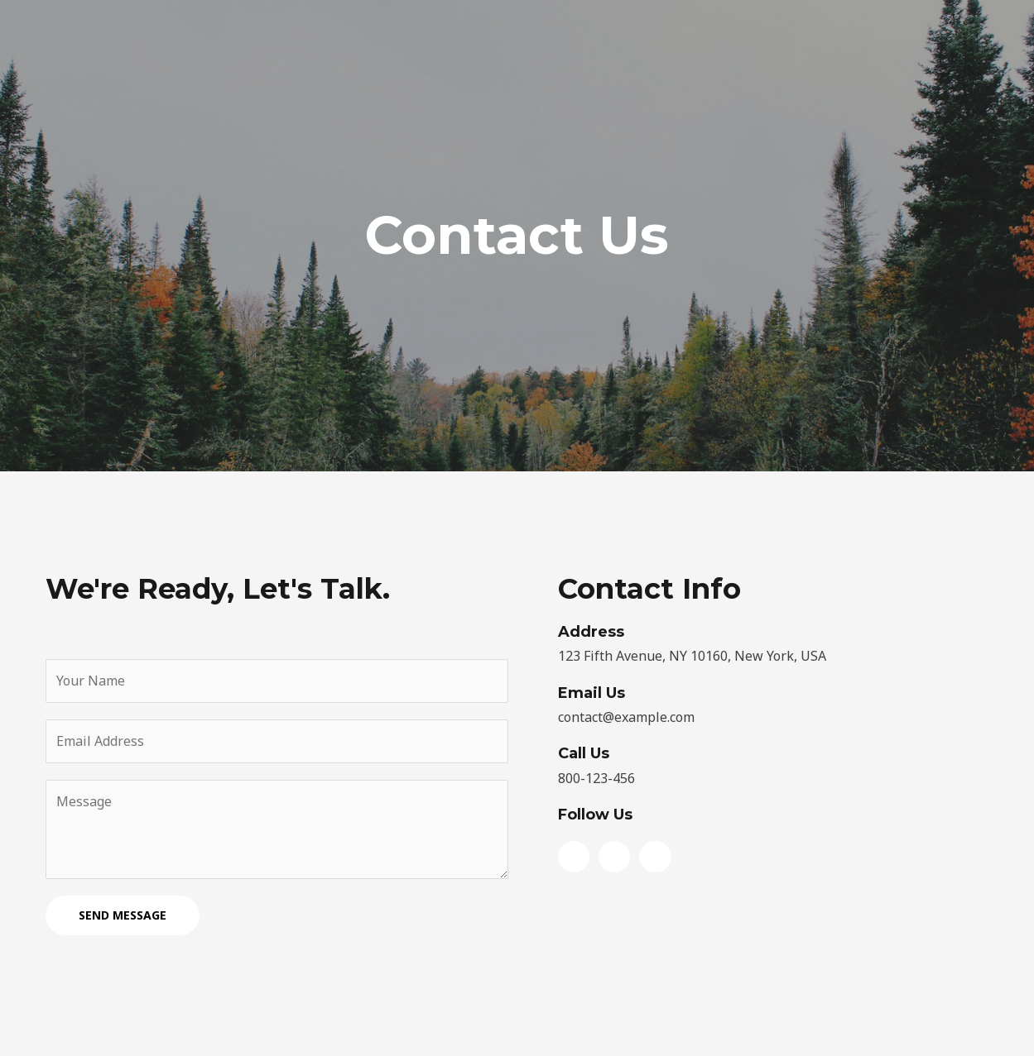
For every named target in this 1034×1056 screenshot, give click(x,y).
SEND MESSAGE (122, 915)
